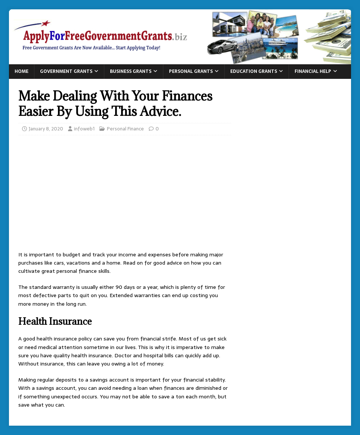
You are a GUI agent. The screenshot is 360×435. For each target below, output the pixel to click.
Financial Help (313, 71)
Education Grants (253, 71)
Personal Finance (125, 129)
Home (21, 71)
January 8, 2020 (46, 129)
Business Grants (130, 71)
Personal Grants (191, 71)
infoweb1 (84, 129)
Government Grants (66, 71)
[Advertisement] (124, 195)
